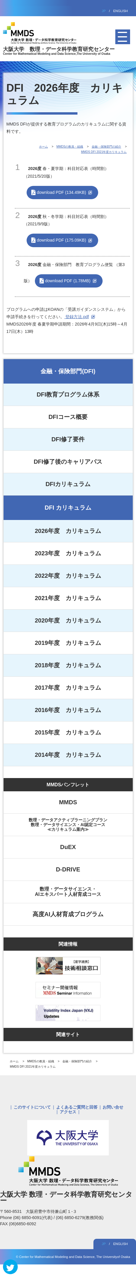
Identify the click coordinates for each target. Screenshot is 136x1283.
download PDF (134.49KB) (61, 192)
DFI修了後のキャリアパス (68, 461)
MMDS (68, 802)
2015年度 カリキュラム (68, 732)
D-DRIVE (68, 869)
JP (104, 11)
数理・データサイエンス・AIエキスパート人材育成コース (68, 891)
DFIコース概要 (68, 417)
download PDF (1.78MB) (67, 280)
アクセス (68, 1111)
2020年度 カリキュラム (68, 620)
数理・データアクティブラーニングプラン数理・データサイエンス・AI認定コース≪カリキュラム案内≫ (68, 825)
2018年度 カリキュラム (68, 665)
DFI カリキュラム (68, 507)
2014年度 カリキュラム (68, 755)
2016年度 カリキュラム (68, 710)
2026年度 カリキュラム (68, 531)
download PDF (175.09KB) (61, 240)
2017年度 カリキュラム (68, 687)
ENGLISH (120, 11)
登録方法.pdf (76, 316)
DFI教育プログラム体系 (68, 394)
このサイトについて (32, 1107)
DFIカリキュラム (68, 484)
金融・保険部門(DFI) (68, 371)
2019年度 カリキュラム (68, 643)
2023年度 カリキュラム (68, 553)
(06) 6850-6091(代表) (33, 1217)
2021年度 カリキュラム (68, 598)
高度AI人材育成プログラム (68, 914)
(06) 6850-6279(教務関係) (79, 1217)
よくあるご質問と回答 (77, 1107)
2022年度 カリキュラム (68, 575)
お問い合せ (113, 1107)
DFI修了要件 (68, 439)
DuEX (68, 847)
